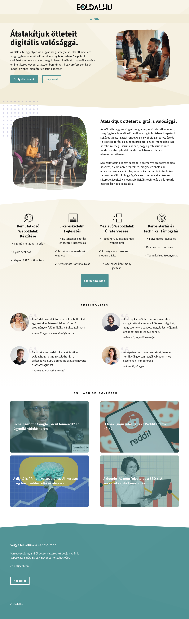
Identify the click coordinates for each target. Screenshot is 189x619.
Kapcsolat (52, 79)
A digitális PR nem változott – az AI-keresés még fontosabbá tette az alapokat (46, 480)
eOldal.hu (18, 604)
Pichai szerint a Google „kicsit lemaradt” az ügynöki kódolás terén (46, 426)
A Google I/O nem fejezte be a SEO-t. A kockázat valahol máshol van (132, 480)
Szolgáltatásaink (24, 79)
